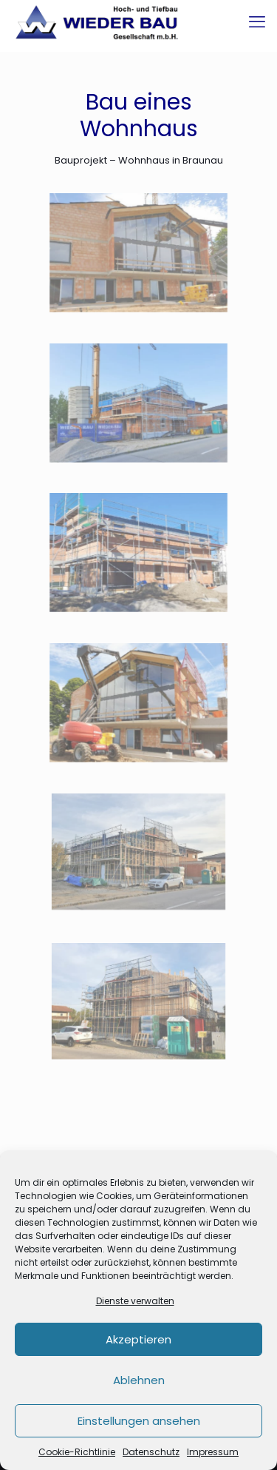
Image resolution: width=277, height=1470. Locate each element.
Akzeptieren (138, 1339)
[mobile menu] (257, 22)
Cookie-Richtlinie (76, 1452)
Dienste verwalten (135, 1301)
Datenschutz (151, 1452)
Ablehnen (139, 1380)
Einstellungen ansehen (139, 1421)
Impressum (213, 1452)
